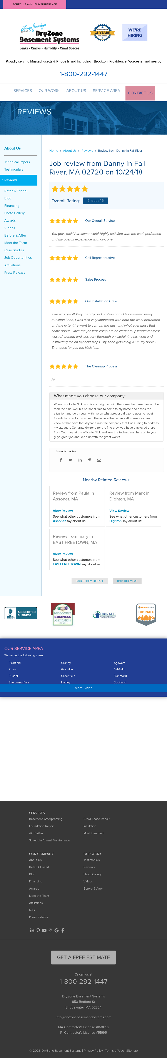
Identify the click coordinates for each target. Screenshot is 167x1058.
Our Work (49, 92)
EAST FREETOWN (67, 562)
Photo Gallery (14, 212)
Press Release (14, 271)
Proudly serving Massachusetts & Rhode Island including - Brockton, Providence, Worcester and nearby (83, 61)
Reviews (10, 179)
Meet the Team (15, 241)
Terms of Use (114, 1049)
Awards (10, 219)
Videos (9, 227)
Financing (11, 204)
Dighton (115, 519)
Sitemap (132, 1049)
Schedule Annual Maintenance (35, 4)
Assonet (59, 519)
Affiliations (12, 264)
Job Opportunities (18, 256)
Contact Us (143, 92)
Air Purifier (36, 832)
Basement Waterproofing (45, 817)
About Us (77, 92)
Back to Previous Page (90, 579)
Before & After (15, 234)
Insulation (90, 825)
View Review (63, 509)
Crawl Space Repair (97, 817)
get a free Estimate (83, 956)
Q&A (32, 909)
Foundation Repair (41, 825)
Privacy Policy (93, 1049)
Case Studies (14, 249)
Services (21, 92)
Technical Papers (17, 161)
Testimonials (13, 168)
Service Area (109, 92)
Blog (7, 197)
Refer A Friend (15, 190)
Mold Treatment (94, 832)
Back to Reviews (127, 579)
